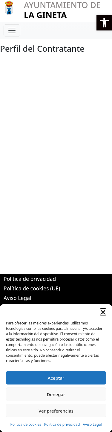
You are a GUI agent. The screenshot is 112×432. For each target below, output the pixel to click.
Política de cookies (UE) (32, 288)
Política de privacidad (62, 424)
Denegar (56, 394)
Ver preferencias (56, 411)
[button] (104, 22)
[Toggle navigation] (12, 30)
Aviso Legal (92, 424)
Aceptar (56, 378)
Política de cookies (25, 424)
